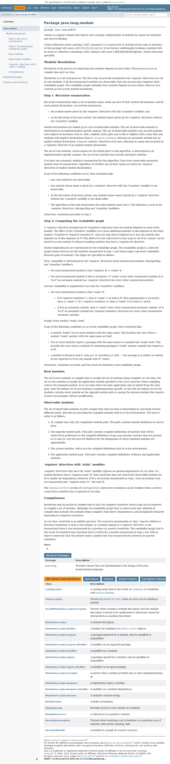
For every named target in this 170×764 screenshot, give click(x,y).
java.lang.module (26, 14)
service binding (105, 592)
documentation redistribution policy (122, 756)
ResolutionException (57, 720)
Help (94, 8)
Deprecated (64, 8)
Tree (35, 8)
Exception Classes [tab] (154, 579)
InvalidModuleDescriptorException (65, 609)
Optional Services (59, 488)
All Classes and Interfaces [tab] (63, 579)
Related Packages (12, 77)
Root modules (16, 54)
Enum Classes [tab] (128, 579)
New (53, 8)
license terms (118, 2)
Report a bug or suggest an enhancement (65, 740)
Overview (7, 8)
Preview (44, 8)
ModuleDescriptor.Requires (61, 683)
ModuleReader (54, 708)
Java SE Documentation (120, 743)
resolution (137, 589)
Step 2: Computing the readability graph (21, 47)
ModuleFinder (53, 701)
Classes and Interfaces (15, 82)
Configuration (53, 589)
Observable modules (20, 59)
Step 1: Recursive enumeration (18, 40)
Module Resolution (16, 33)
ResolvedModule (55, 730)
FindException (53, 599)
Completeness (16, 72)
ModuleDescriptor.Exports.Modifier (66, 644)
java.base (6, 14)
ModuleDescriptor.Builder (60, 628)
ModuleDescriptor (56, 622)
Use (29, 8)
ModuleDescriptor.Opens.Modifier (65, 667)
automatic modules (105, 138)
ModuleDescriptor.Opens (60, 657)
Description (10, 28)
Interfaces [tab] (91, 579)
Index (76, 8)
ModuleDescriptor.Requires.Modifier (67, 689)
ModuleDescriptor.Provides (61, 673)
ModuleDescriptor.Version (60, 695)
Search (86, 8)
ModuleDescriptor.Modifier (61, 651)
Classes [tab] (108, 579)
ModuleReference (56, 714)
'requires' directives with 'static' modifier (22, 65)
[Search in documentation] (145, 15)
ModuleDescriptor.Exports (60, 635)
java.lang (50, 566)
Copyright (49, 753)
